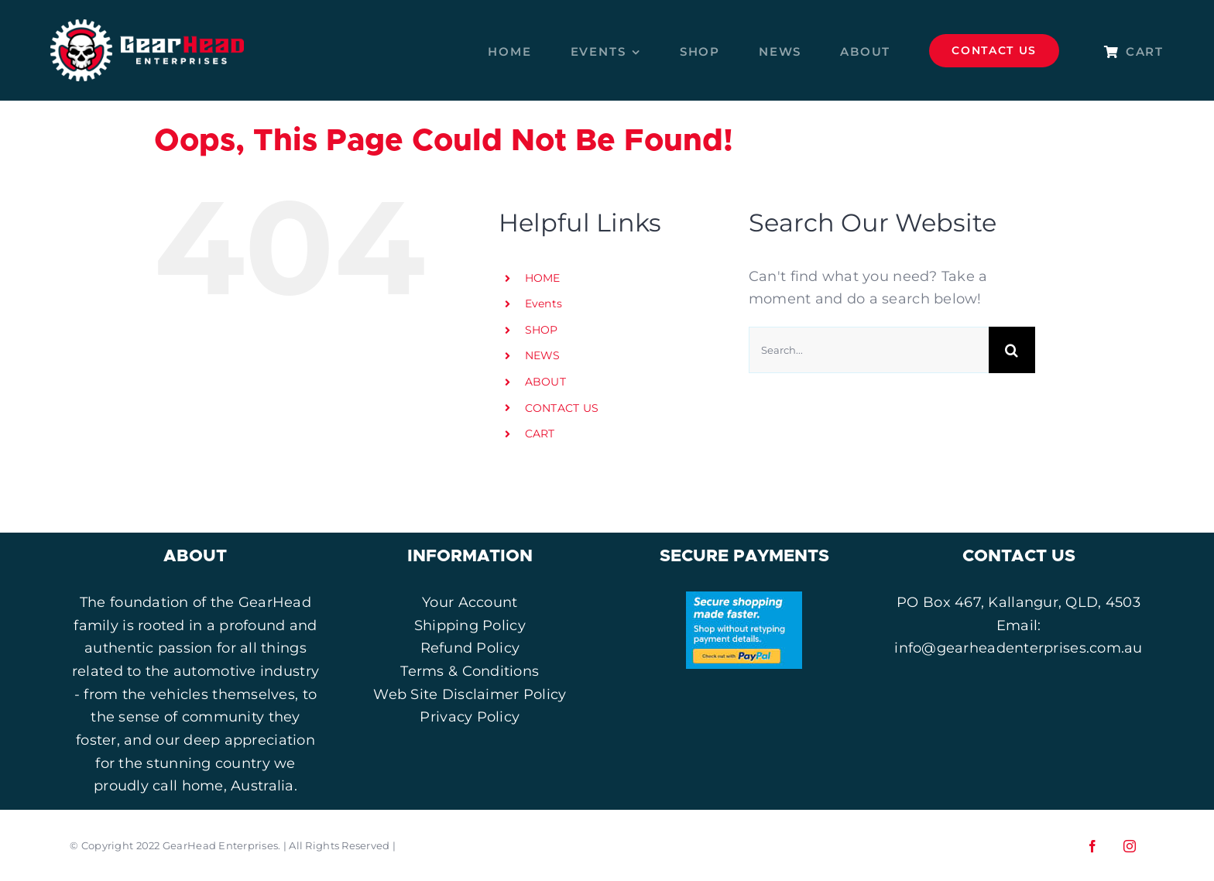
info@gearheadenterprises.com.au (1018, 647)
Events (544, 303)
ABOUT (545, 382)
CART (540, 433)
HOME (543, 278)
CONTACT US (562, 408)
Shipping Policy (470, 625)
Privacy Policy (470, 716)
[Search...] (869, 350)
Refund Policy (470, 647)
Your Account (469, 602)
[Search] (1012, 350)
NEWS (543, 355)
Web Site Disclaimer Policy (469, 694)
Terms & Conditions (469, 671)
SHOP (541, 330)
